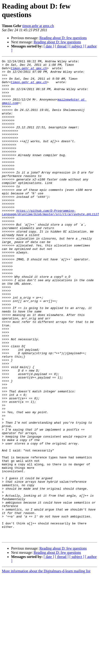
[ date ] (49, 46)
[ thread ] (62, 46)
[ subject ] (76, 46)
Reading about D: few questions (63, 38)
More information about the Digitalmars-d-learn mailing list (46, 667)
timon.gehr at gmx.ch (38, 26)
